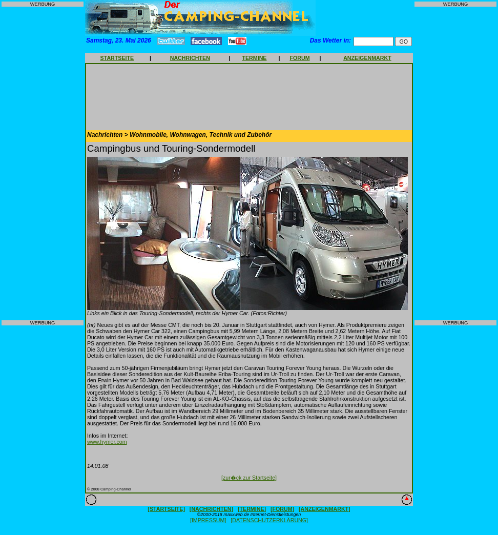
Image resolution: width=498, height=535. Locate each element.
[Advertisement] (43, 163)
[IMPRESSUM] (208, 520)
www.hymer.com (107, 442)
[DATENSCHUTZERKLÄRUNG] (269, 520)
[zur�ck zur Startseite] (249, 478)
